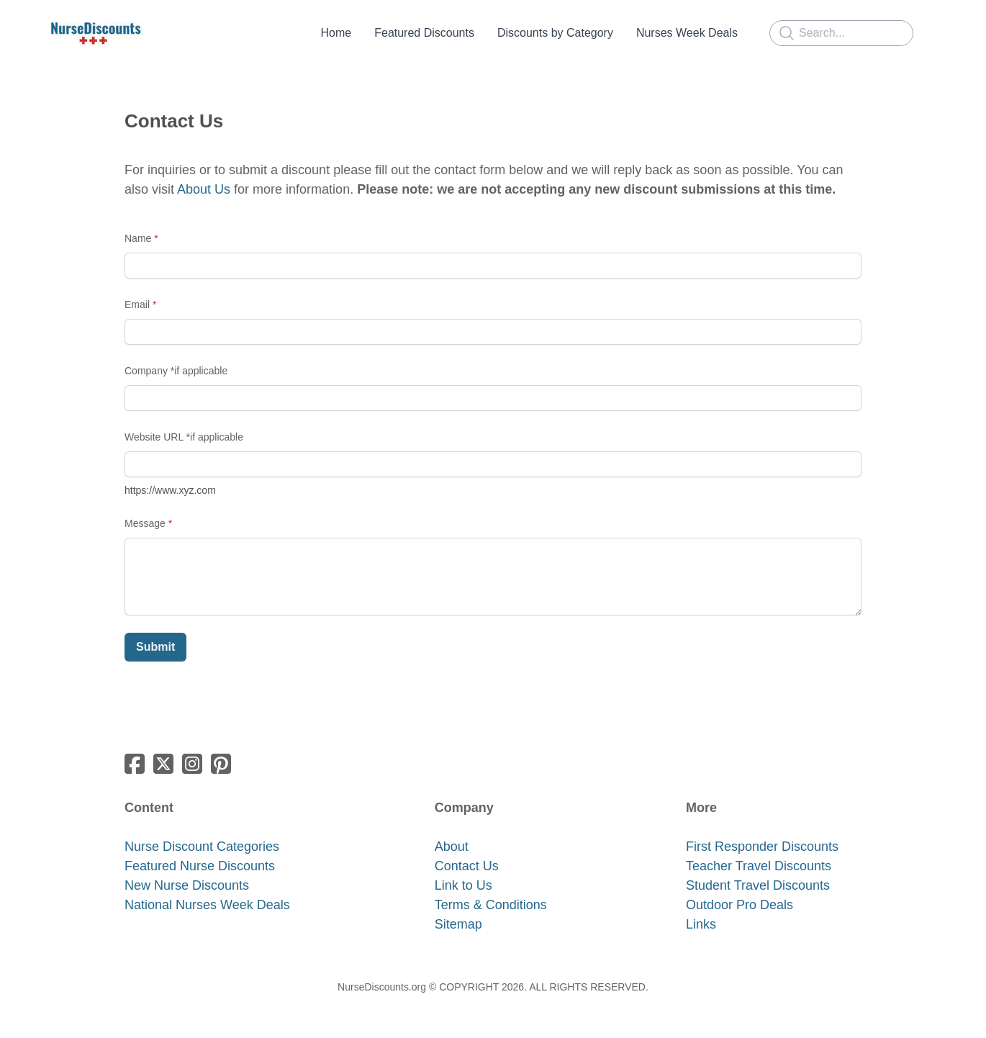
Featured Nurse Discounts (200, 866)
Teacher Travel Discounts (758, 866)
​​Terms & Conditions (491, 905)
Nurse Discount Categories (202, 846)
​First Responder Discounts (762, 846)
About (452, 846)
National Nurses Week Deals (207, 905)
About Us (203, 189)
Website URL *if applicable (184, 437)
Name (138, 238)
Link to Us (463, 885)
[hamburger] (159, 33)
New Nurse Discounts (187, 885)
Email (137, 304)
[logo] (96, 33)
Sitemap (458, 924)
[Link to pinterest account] (221, 763)
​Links (701, 924)
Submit (155, 647)
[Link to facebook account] (135, 763)
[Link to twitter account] (163, 763)
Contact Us (467, 866)
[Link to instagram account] (192, 763)
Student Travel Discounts (758, 885)
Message (145, 523)
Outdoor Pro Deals (739, 905)
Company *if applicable (176, 370)
